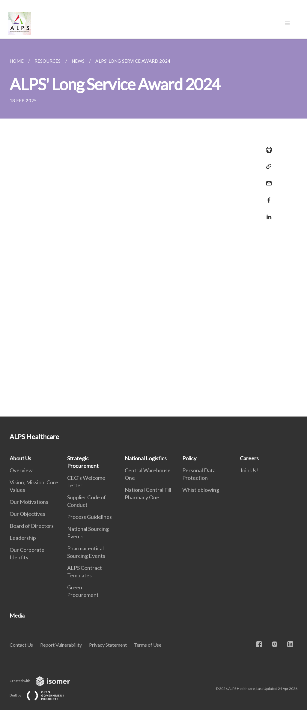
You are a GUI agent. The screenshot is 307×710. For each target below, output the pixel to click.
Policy (189, 458)
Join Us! (249, 470)
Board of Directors (32, 525)
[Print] (267, 150)
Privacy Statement (108, 645)
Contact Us (21, 645)
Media (17, 615)
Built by (42, 695)
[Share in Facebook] (267, 196)
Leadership (23, 537)
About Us (20, 458)
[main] (153, 228)
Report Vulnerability (61, 645)
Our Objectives (27, 513)
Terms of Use (147, 645)
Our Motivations (29, 501)
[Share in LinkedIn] (267, 213)
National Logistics (146, 458)
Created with (44, 680)
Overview (21, 470)
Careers (249, 458)
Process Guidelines (89, 516)
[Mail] (267, 179)
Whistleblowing (200, 489)
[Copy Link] (267, 166)
